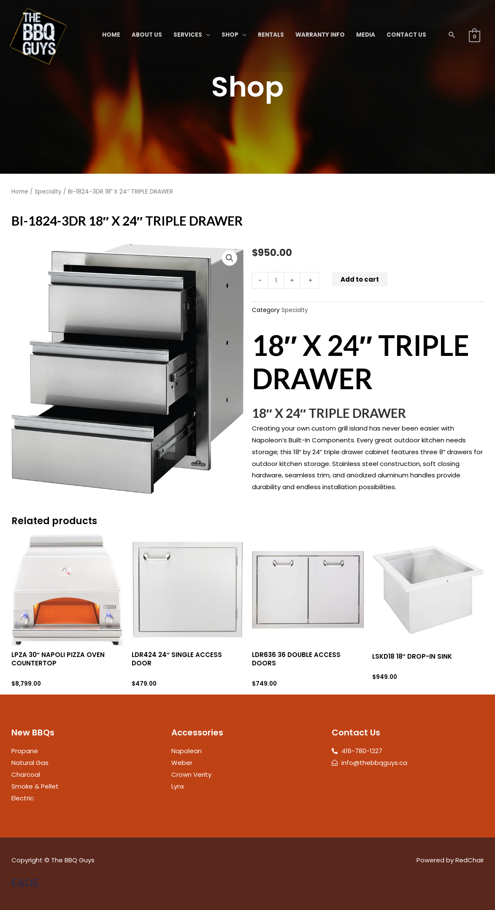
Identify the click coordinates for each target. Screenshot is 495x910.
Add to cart (360, 279)
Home (19, 192)
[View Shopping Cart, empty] (474, 36)
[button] (452, 35)
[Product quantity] (276, 280)
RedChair (469, 860)
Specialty (48, 192)
